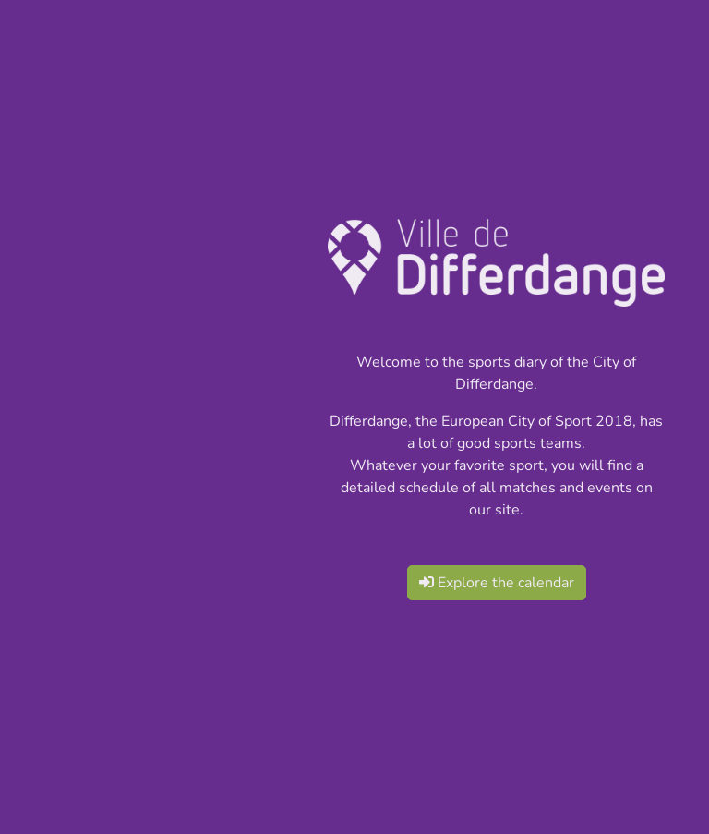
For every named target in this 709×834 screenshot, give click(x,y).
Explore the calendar (496, 583)
